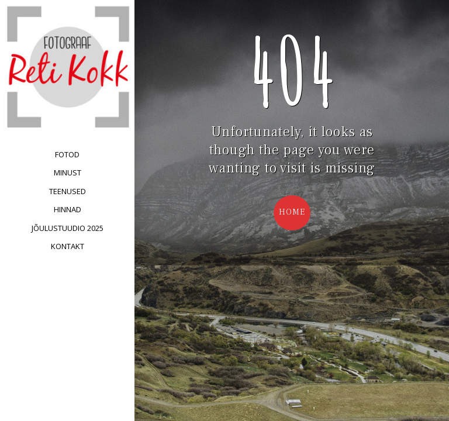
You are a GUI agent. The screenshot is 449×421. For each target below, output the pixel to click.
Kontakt (67, 246)
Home (292, 212)
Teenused (67, 191)
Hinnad (67, 209)
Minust (67, 172)
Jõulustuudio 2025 (67, 228)
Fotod (67, 154)
